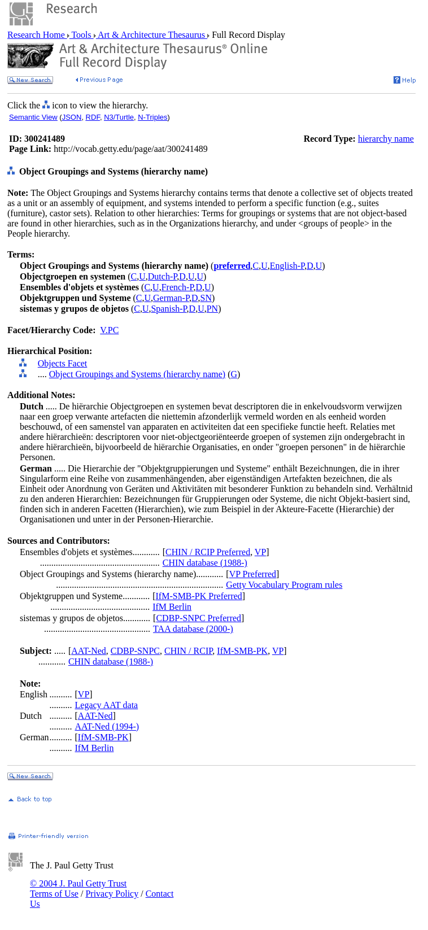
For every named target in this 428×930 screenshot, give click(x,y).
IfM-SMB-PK (242, 651)
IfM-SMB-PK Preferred (199, 596)
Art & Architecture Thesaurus (151, 35)
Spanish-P (168, 308)
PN (212, 308)
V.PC (109, 330)
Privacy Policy (111, 893)
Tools (81, 35)
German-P (171, 298)
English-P (287, 265)
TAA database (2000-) (193, 629)
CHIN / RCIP (188, 651)
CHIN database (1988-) (205, 562)
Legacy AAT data (106, 705)
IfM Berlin (171, 607)
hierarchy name (386, 138)
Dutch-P (162, 276)
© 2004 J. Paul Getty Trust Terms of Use (78, 888)
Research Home (37, 35)
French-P (177, 287)
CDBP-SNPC (135, 651)
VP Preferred (252, 574)
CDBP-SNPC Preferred (198, 618)
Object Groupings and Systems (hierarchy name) (137, 374)
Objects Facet (63, 363)
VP (260, 552)
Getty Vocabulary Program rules (284, 585)
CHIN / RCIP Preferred (207, 552)
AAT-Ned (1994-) (107, 726)
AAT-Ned (88, 651)
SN (206, 298)
